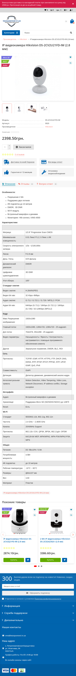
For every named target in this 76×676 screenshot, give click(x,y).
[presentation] (3, 534)
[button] (35, 566)
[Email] (38, 586)
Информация (38, 606)
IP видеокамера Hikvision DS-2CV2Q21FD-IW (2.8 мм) (17, 540)
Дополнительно (38, 620)
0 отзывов (19, 154)
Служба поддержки (38, 613)
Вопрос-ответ (46, 183)
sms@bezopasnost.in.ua (15, 635)
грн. (58, 10)
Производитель (9, 39)
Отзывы (25, 183)
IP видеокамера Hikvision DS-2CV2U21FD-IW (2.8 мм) (26, 492)
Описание (8, 183)
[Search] (48, 32)
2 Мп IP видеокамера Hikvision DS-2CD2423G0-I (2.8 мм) (55, 540)
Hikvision (23, 39)
